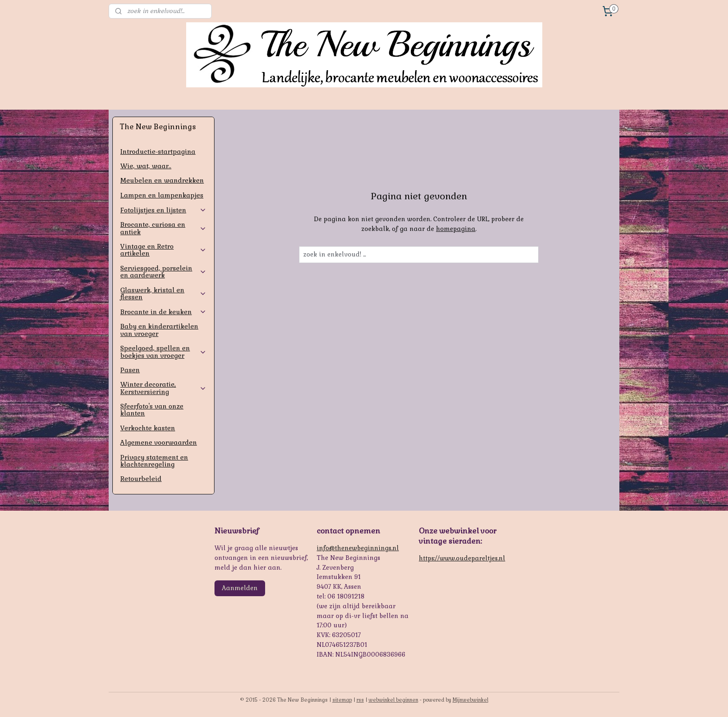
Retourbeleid (141, 478)
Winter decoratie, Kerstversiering (163, 387)
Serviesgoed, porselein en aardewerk (163, 271)
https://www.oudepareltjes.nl (462, 558)
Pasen (130, 370)
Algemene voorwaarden (158, 442)
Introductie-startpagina (157, 151)
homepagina (455, 229)
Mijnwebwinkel (470, 700)
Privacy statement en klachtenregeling (154, 460)
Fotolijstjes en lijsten (163, 210)
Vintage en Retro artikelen (163, 249)
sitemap (342, 700)
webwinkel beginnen (393, 700)
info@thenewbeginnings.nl (358, 548)
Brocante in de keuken (163, 312)
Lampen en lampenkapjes (161, 195)
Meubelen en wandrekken (162, 180)
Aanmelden (240, 588)
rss (360, 700)
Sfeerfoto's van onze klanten (151, 409)
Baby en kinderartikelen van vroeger (159, 329)
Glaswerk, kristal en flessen (163, 293)
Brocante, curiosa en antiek (163, 228)
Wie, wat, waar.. (145, 166)
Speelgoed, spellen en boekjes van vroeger (163, 351)
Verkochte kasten (147, 428)
